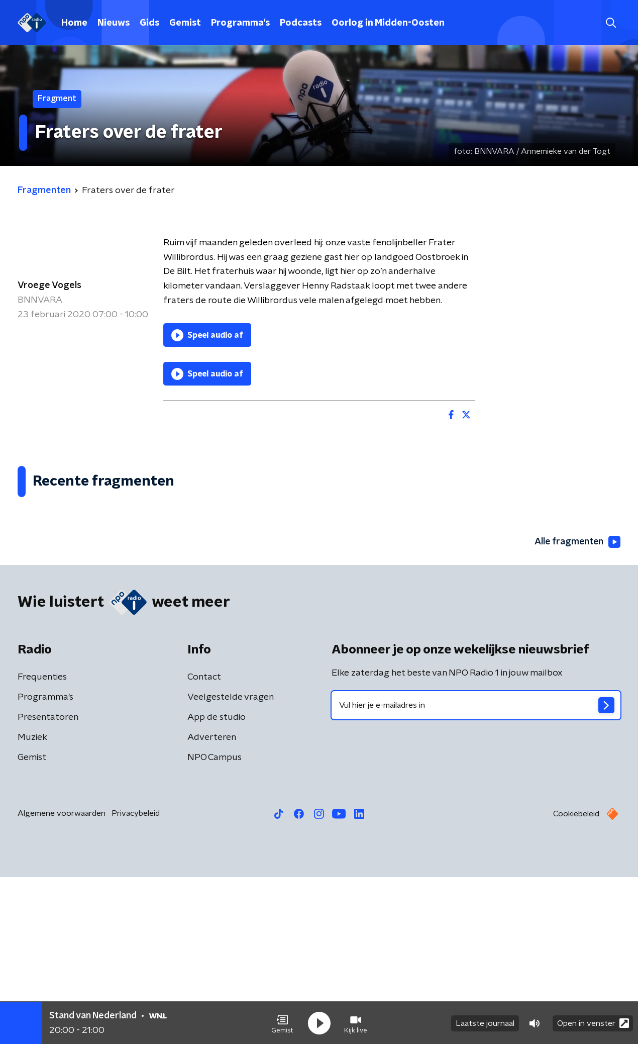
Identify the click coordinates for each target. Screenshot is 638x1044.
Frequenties (42, 843)
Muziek (32, 904)
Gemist (185, 23)
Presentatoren (48, 884)
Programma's (240, 23)
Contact (204, 843)
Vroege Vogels (49, 285)
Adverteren (211, 904)
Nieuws (113, 23)
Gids (149, 23)
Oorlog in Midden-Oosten (388, 23)
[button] (282, 1023)
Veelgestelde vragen (230, 864)
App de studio (216, 884)
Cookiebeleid (576, 981)
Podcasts (301, 23)
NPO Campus (214, 924)
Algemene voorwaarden (61, 980)
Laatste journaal (485, 1023)
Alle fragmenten (576, 709)
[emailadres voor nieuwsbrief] (476, 872)
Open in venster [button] (593, 1022)
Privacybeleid (136, 980)
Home (74, 23)
